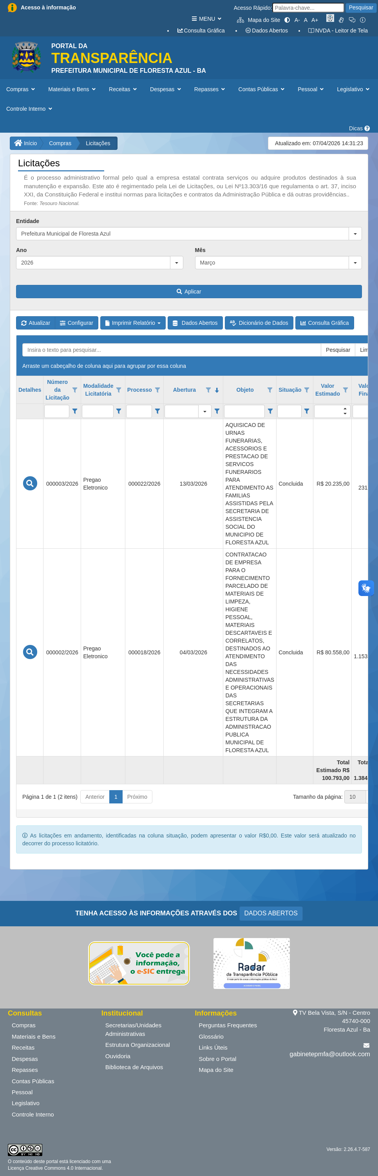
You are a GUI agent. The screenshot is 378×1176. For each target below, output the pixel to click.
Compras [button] (21, 89)
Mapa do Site (258, 20)
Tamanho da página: (318, 797)
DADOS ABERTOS (271, 913)
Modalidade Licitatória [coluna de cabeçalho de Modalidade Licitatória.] (98, 390)
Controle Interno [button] (30, 109)
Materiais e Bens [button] (72, 89)
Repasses (25, 1069)
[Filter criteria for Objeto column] (270, 411)
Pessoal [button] (311, 89)
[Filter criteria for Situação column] (307, 411)
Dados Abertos (266, 30)
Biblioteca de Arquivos (134, 1067)
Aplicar (189, 291)
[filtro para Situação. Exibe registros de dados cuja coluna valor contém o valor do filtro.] (289, 411)
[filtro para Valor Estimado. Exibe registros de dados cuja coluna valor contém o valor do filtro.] (332, 411)
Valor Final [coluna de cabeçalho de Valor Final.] (365, 390)
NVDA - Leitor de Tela (338, 30)
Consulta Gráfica (201, 30)
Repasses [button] (210, 89)
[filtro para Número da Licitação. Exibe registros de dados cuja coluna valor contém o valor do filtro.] (56, 411)
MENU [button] (206, 19)
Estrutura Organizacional (137, 1044)
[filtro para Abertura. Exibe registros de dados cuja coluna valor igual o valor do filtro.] (182, 411)
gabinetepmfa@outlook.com (329, 1053)
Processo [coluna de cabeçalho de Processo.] (139, 390)
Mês (200, 250)
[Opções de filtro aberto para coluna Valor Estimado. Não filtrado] (345, 390)
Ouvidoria (117, 1056)
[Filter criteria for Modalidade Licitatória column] (119, 411)
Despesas (25, 1058)
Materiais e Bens (34, 1036)
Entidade (27, 221)
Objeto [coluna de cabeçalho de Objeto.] (244, 390)
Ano (21, 250)
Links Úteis (213, 1047)
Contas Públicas (33, 1081)
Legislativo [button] (354, 89)
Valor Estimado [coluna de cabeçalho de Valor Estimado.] (327, 390)
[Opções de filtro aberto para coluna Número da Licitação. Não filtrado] (75, 390)
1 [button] (116, 797)
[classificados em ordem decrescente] (217, 390)
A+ (314, 20)
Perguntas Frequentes (228, 1025)
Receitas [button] (123, 89)
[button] (355, 233)
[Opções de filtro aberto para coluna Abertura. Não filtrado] (208, 390)
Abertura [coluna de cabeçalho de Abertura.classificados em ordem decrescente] (184, 390)
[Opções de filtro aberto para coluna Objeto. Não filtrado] (270, 390)
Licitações (98, 143)
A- (297, 20)
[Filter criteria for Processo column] (157, 411)
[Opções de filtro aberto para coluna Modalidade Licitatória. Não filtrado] (118, 390)
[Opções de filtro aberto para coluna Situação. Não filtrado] (306, 390)
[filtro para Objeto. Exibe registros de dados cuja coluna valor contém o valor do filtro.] (244, 411)
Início (25, 143)
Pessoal (22, 1092)
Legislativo (26, 1103)
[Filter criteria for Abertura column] (217, 411)
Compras (60, 143)
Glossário (211, 1036)
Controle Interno (33, 1114)
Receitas (23, 1047)
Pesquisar (361, 7)
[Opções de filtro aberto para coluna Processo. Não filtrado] (157, 390)
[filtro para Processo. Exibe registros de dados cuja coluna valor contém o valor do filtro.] (139, 411)
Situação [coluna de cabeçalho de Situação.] (290, 390)
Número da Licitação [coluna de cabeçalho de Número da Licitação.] (57, 390)
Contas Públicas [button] (262, 89)
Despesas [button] (166, 89)
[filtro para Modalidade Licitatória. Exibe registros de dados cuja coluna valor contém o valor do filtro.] (97, 411)
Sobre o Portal (218, 1058)
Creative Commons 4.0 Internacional (62, 1168)
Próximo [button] (137, 797)
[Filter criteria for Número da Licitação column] (74, 411)
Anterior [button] (95, 797)
